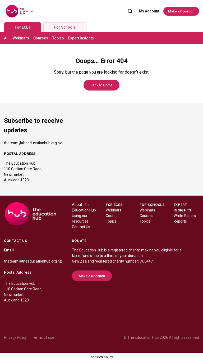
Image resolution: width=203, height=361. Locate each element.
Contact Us (81, 227)
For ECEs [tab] (22, 27)
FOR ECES (114, 205)
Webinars (21, 38)
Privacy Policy (15, 337)
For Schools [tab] (65, 27)
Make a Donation (181, 11)
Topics (58, 38)
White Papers (185, 216)
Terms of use (43, 337)
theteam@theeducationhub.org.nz (33, 143)
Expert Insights (81, 38)
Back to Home (101, 85)
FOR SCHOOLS (152, 205)
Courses (40, 38)
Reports (180, 221)
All (6, 38)
